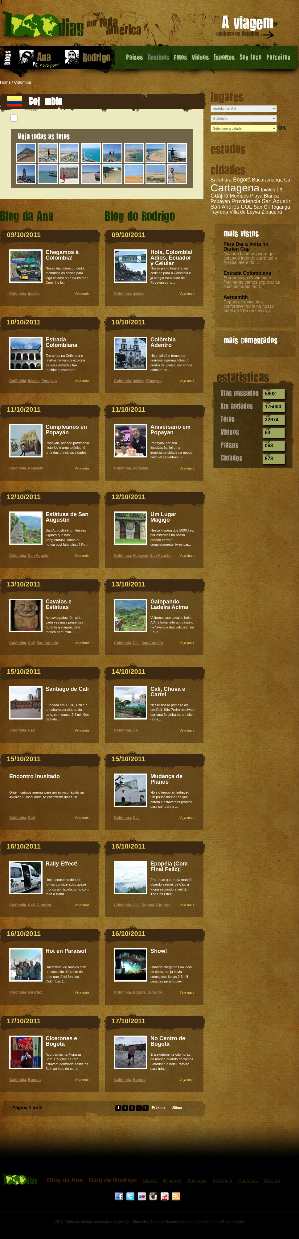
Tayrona (219, 212)
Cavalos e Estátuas (59, 604)
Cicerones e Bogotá (61, 1041)
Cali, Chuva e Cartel (167, 692)
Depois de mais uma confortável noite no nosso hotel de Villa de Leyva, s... (249, 306)
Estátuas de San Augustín (67, 517)
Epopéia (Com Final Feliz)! (169, 866)
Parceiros (278, 57)
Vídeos (150, 1180)
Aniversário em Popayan (170, 430)
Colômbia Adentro (163, 342)
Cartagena (235, 188)
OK (282, 128)
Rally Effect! (62, 864)
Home (5, 82)
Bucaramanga (267, 179)
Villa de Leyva (244, 212)
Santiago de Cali (67, 689)
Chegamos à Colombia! (62, 255)
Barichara (221, 179)
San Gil (262, 207)
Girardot (44, 905)
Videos (200, 57)
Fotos (180, 57)
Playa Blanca (264, 195)
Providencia (245, 201)
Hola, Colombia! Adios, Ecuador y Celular (171, 257)
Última (176, 1107)
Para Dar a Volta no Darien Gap (245, 246)
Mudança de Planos (166, 779)
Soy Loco (251, 57)
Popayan (220, 201)
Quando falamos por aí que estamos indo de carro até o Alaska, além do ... (250, 258)
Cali (288, 179)
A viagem (246, 28)
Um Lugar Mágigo (163, 517)
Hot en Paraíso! (66, 951)
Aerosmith (235, 297)
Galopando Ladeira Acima (169, 604)
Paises (134, 57)
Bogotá (242, 180)
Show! (158, 951)
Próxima (158, 1107)
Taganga (280, 207)
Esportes (224, 57)
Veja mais (82, 293)
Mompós (239, 195)
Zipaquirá (271, 212)
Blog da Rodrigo (113, 1180)
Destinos (158, 57)
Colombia (22, 82)
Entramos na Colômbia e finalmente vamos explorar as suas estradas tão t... (251, 282)
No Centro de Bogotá (167, 1041)
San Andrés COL (231, 207)
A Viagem (222, 1180)
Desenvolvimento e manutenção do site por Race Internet (197, 1222)
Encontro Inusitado (34, 776)
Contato (272, 1180)
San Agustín (277, 201)
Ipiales (268, 189)
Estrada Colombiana (247, 273)
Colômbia (17, 293)
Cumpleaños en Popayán (66, 430)
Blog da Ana (65, 1180)
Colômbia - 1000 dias (72, 26)
